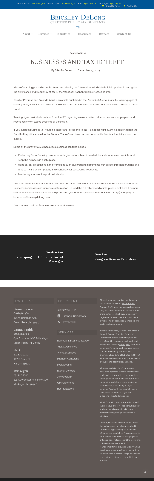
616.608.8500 (68, 4)
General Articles (77, 53)
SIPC (128, 338)
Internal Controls (66, 363)
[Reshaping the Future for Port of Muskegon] (38, 257)
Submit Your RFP (66, 303)
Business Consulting (68, 351)
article (64, 100)
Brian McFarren (63, 70)
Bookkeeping (64, 357)
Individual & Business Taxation (73, 333)
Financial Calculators (71, 309)
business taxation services (54, 205)
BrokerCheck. (128, 297)
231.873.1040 (90, 4)
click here (122, 188)
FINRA (122, 338)
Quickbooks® (64, 369)
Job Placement (65, 375)
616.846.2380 (38, 4)
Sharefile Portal (110, 6)
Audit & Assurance (67, 339)
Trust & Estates (65, 381)
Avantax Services (66, 345)
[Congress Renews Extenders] (115, 257)
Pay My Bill (130, 6)
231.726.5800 (116, 4)
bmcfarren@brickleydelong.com (32, 197)
